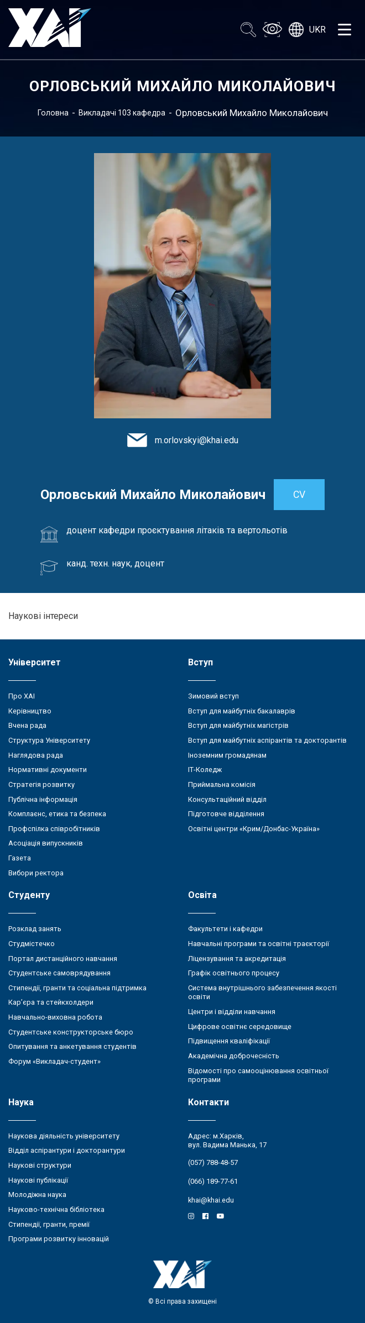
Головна (53, 112)
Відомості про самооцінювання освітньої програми (258, 1075)
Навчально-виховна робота (55, 1017)
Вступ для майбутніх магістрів (238, 725)
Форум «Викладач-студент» (54, 1061)
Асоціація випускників (45, 843)
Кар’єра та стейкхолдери (50, 1002)
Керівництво (29, 711)
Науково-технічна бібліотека (56, 1209)
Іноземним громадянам (227, 755)
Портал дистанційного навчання (62, 958)
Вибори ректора (36, 873)
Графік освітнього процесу (233, 973)
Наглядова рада (35, 755)
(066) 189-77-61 (213, 1181)
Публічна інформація (42, 799)
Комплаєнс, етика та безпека (57, 814)
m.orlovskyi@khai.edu (196, 440)
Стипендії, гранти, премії (49, 1224)
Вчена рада (27, 725)
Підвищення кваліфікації (229, 1041)
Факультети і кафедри (225, 929)
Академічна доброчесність (233, 1056)
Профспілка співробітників (54, 829)
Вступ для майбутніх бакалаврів (241, 711)
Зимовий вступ (213, 696)
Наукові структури (39, 1165)
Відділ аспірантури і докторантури (66, 1150)
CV (299, 494)
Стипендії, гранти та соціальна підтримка (77, 988)
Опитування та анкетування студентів (72, 1046)
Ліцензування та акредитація (237, 958)
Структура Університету (49, 740)
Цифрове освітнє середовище (239, 1026)
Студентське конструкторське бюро (70, 1032)
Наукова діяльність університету (63, 1136)
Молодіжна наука (37, 1194)
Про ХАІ (21, 696)
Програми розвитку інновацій (58, 1239)
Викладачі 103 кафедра (122, 112)
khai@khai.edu (211, 1200)
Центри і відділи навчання (231, 1011)
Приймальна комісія (221, 784)
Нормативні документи (47, 769)
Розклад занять (34, 929)
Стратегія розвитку (41, 784)
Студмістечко (31, 943)
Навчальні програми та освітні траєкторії (258, 943)
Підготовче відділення (226, 814)
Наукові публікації (38, 1180)
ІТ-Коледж (205, 769)
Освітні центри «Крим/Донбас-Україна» (254, 829)
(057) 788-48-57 (213, 1162)
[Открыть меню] (344, 30)
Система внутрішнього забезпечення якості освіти (262, 992)
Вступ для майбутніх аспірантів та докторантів (267, 740)
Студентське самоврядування (59, 973)
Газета (19, 858)
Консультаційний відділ (227, 799)
